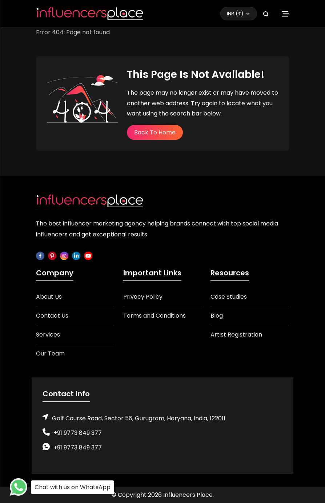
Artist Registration (236, 334)
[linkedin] (76, 255)
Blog (216, 315)
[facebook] (40, 255)
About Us (49, 296)
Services (48, 334)
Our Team (50, 353)
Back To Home (155, 132)
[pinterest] (52, 255)
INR (235, 13)
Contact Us (52, 315)
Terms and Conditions (154, 315)
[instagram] (64, 255)
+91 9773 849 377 (77, 433)
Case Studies (228, 296)
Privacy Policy (142, 296)
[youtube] (88, 255)
